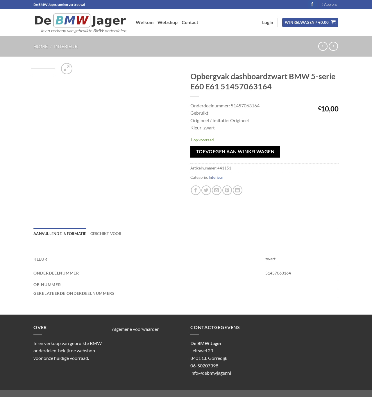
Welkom (144, 22)
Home (40, 46)
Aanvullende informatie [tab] (59, 233)
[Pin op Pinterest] (227, 190)
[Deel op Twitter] (206, 190)
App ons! (330, 4)
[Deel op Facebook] (196, 190)
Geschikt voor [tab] (105, 233)
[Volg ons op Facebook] (312, 4)
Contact (190, 22)
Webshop (168, 22)
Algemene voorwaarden (136, 329)
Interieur (66, 46)
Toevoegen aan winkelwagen (235, 151)
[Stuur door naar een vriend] (216, 190)
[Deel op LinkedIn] (237, 190)
